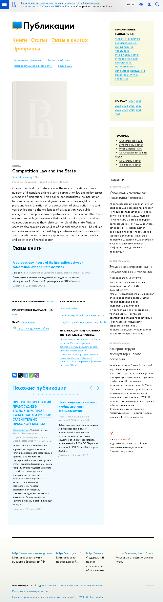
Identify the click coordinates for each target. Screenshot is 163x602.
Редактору (149, 584)
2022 (138, 105)
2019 (132, 109)
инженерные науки (126, 58)
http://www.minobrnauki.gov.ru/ (32, 553)
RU (128, 4)
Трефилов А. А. (20, 430)
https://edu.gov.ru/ (68, 553)
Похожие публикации (39, 387)
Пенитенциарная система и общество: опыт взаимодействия (77, 406)
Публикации (48, 25)
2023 (132, 105)
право (119, 74)
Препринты (26, 48)
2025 (118, 105)
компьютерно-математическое (125, 64)
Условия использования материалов (82, 585)
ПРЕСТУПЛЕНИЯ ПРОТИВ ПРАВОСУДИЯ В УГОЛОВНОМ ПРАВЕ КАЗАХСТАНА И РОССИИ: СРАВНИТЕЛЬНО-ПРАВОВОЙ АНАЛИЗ (32, 413)
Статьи (39, 40)
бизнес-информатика (127, 38)
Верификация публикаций (28, 60)
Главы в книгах (69, 40)
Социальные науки (130, 160)
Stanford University (22, 177)
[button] (34, 394)
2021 (118, 109)
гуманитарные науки (127, 54)
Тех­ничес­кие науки (130, 164)
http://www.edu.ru (97, 553)
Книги (19, 40)
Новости (117, 180)
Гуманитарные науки (131, 140)
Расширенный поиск (59, 60)
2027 (132, 100)
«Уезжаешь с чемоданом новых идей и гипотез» (128, 195)
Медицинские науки (130, 148)
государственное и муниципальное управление (126, 46)
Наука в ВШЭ (65, 65)
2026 (138, 100)
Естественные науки (131, 144)
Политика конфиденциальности (30, 591)
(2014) (81, 352)
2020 (125, 109)
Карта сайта (96, 597)
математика (122, 70)
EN (133, 4)
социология (131, 74)
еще (117, 113)
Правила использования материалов (33, 65)
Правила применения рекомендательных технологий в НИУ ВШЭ (50, 597)
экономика (121, 78)
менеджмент (137, 70)
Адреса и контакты (48, 585)
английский (28, 322)
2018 (138, 109)
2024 (125, 105)
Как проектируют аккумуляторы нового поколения (125, 353)
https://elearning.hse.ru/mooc (135, 553)
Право (50, 301)
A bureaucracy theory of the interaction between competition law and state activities (48, 264)
